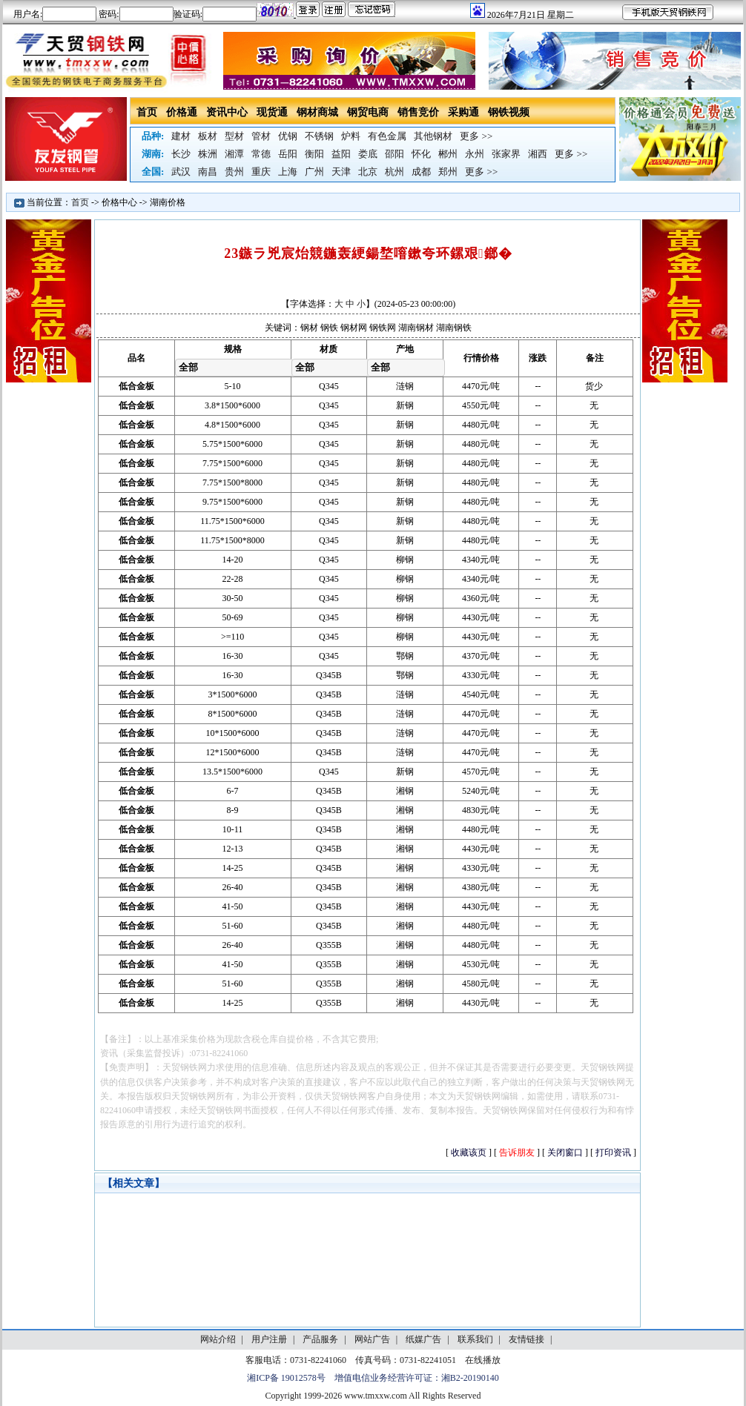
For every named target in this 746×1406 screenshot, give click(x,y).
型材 (234, 136)
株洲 (207, 153)
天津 (341, 171)
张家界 (506, 153)
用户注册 (269, 1339)
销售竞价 (418, 112)
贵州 (234, 171)
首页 (146, 112)
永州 (474, 153)
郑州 (448, 171)
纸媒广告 (423, 1339)
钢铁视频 (508, 112)
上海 (287, 171)
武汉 (181, 171)
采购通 (463, 112)
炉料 (350, 136)
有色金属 (387, 136)
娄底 (367, 153)
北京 (367, 171)
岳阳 (287, 153)
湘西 (537, 153)
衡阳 (314, 153)
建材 (181, 136)
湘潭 (234, 153)
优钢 (287, 136)
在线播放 (483, 1360)
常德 (261, 153)
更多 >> (476, 136)
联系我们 (475, 1339)
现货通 (272, 112)
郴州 (448, 153)
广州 (314, 171)
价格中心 (119, 202)
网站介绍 (218, 1339)
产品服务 (320, 1339)
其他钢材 (433, 136)
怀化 (421, 153)
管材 (261, 136)
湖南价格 (167, 202)
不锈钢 (319, 136)
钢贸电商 (368, 112)
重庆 (261, 171)
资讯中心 (227, 112)
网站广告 (372, 1339)
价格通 (181, 112)
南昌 (207, 171)
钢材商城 (317, 112)
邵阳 (394, 153)
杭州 (394, 171)
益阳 (341, 153)
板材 (207, 136)
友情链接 (526, 1339)
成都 (421, 171)
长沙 (181, 153)
